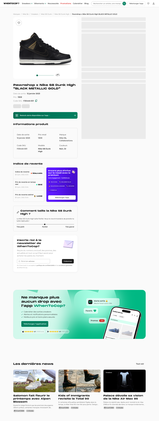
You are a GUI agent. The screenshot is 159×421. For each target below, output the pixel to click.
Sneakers (34, 14)
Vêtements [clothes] (39, 4)
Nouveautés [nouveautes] (53, 4)
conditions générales (65, 265)
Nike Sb (25, 14)
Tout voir (140, 364)
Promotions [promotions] (65, 4)
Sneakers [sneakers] (26, 4)
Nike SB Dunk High (61, 14)
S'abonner (68, 261)
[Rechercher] (107, 3)
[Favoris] (148, 3)
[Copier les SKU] (36, 100)
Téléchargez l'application (35, 324)
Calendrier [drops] (78, 4)
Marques (16, 14)
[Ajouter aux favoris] (19, 23)
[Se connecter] (153, 3)
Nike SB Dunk (46, 14)
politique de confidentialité (45, 265)
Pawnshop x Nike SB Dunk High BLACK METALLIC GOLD (94, 14)
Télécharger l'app (136, 4)
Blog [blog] (86, 4)
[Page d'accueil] (11, 4)
